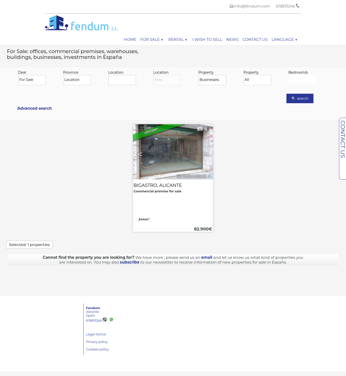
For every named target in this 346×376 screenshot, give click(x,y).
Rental (177, 39)
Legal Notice (96, 334)
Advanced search (34, 108)
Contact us (255, 39)
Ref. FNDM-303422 (191, 176)
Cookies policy (97, 349)
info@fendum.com (252, 6)
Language (284, 39)
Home (130, 39)
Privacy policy (97, 342)
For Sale (151, 39)
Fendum (93, 308)
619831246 (96, 320)
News (232, 39)
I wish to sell (207, 39)
